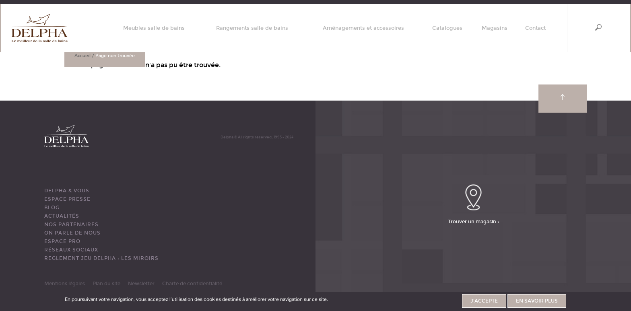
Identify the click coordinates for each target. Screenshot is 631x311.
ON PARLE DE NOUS (72, 233)
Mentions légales (64, 283)
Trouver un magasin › (473, 221)
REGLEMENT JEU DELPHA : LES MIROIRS (101, 258)
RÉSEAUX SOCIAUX (71, 250)
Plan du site (106, 283)
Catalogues (447, 28)
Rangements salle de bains (252, 28)
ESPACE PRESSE (67, 199)
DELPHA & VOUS (66, 191)
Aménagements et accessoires (363, 28)
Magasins (494, 28)
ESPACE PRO (62, 241)
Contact (535, 28)
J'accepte (484, 301)
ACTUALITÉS (61, 216)
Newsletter (141, 283)
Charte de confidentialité (192, 283)
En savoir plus (537, 301)
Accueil (82, 55)
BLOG (52, 207)
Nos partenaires (71, 224)
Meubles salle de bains (154, 28)
